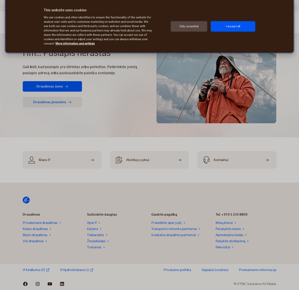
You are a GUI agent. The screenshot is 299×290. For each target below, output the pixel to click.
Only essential (188, 26)
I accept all (233, 26)
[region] (149, 26)
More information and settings (75, 43)
